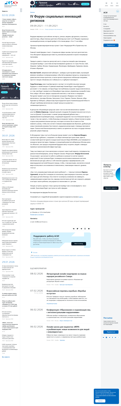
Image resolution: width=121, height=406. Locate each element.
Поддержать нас (108, 40)
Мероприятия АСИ (108, 31)
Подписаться (111, 45)
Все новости (5, 357)
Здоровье (62, 340)
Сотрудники (106, 28)
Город (46, 29)
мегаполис (37, 255)
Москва (35, 252)
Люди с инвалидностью (66, 320)
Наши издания (107, 38)
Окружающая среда (52, 303)
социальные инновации (83, 255)
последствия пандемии (46, 255)
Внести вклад (78, 244)
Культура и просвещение (55, 29)
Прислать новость (108, 33)
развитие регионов (59, 255)
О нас (104, 24)
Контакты (106, 26)
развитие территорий (70, 255)
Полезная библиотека (109, 35)
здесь (81, 197)
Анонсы (32, 12)
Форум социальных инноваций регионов (41, 257)
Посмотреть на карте (37, 214)
